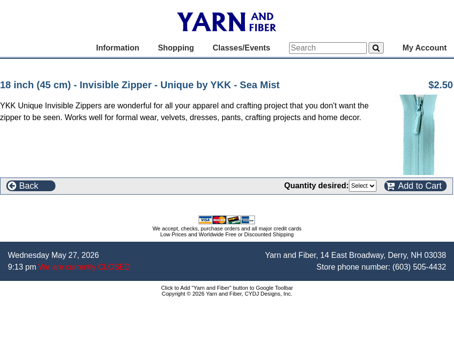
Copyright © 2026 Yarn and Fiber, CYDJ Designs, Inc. (227, 294)
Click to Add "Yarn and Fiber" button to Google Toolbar (227, 288)
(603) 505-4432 (419, 267)
